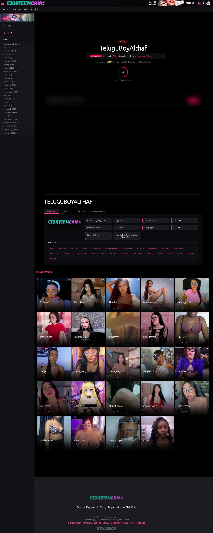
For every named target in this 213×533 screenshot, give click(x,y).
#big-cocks (62, 248)
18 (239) (5, 109)
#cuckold (140, 248)
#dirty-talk (165, 248)
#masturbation (136, 253)
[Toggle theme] (203, 3)
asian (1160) (7, 94)
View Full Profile (98, 211)
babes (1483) (7, 56)
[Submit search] (143, 3)
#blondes (74, 248)
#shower (160, 253)
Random (34, 9)
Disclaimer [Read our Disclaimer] (115, 523)
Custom (6, 9)
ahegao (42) (7, 60)
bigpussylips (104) (10, 98)
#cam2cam (97, 248)
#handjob (93, 253)
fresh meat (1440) (10, 121)
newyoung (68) (8, 67)
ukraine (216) (8, 71)
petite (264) (7, 82)
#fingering (68, 253)
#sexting (150, 253)
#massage (123, 253)
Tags (26, 9)
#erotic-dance (55, 253)
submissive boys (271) (11, 132)
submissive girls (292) (12, 44)
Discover (17, 9)
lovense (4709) (8, 105)
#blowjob (85, 248)
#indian (113, 253)
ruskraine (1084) (9, 63)
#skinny (170, 253)
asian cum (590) (9, 143)
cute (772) (6, 48)
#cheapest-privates (112, 248)
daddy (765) (7, 79)
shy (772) (6, 124)
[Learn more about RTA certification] (100, 529)
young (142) (7, 113)
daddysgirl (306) (9, 117)
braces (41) (7, 102)
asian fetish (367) (10, 128)
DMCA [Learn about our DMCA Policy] (106, 523)
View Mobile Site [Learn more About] (137, 523)
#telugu (191, 253)
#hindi (103, 253)
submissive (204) (9, 52)
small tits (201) (9, 136)
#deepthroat (152, 248)
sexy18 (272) (7, 86)
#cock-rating (128, 248)
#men (52, 248)
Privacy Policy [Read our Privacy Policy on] (74, 523)
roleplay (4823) (9, 90)
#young (53, 258)
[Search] (127, 3)
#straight (180, 253)
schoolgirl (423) (9, 75)
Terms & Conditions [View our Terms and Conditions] (92, 523)
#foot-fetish (81, 253)
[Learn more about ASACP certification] (110, 529)
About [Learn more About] (125, 523)
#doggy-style (178, 248)
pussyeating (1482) (10, 140)
